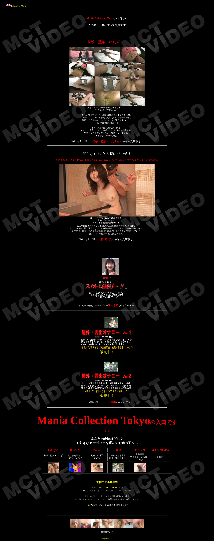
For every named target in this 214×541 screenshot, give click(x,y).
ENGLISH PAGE (18, 6)
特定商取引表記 (107, 539)
